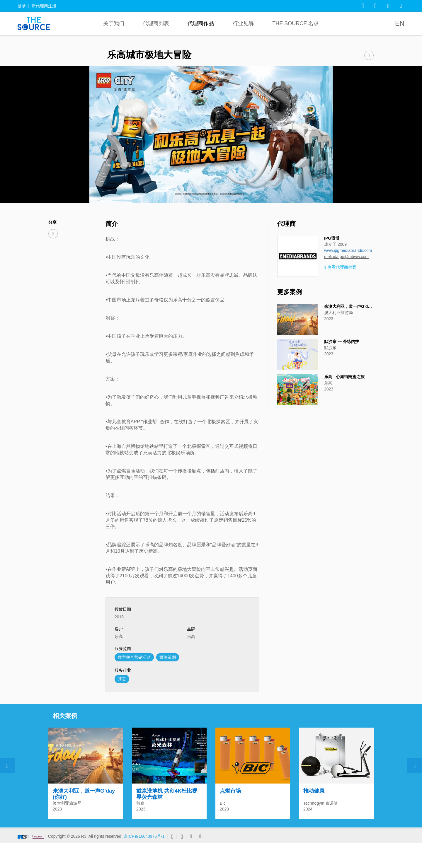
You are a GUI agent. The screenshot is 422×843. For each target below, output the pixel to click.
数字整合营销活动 (134, 657)
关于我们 (113, 23)
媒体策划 (167, 657)
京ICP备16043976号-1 (144, 836)
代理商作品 (201, 23)
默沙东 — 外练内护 (341, 341)
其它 (122, 679)
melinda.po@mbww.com (346, 256)
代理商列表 (156, 23)
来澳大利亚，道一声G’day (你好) (354, 306)
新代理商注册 (44, 6)
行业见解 (243, 23)
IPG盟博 (331, 238)
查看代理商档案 (340, 267)
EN (399, 23)
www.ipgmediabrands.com (348, 250)
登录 (22, 6)
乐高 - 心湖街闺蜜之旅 (344, 376)
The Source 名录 (295, 23)
